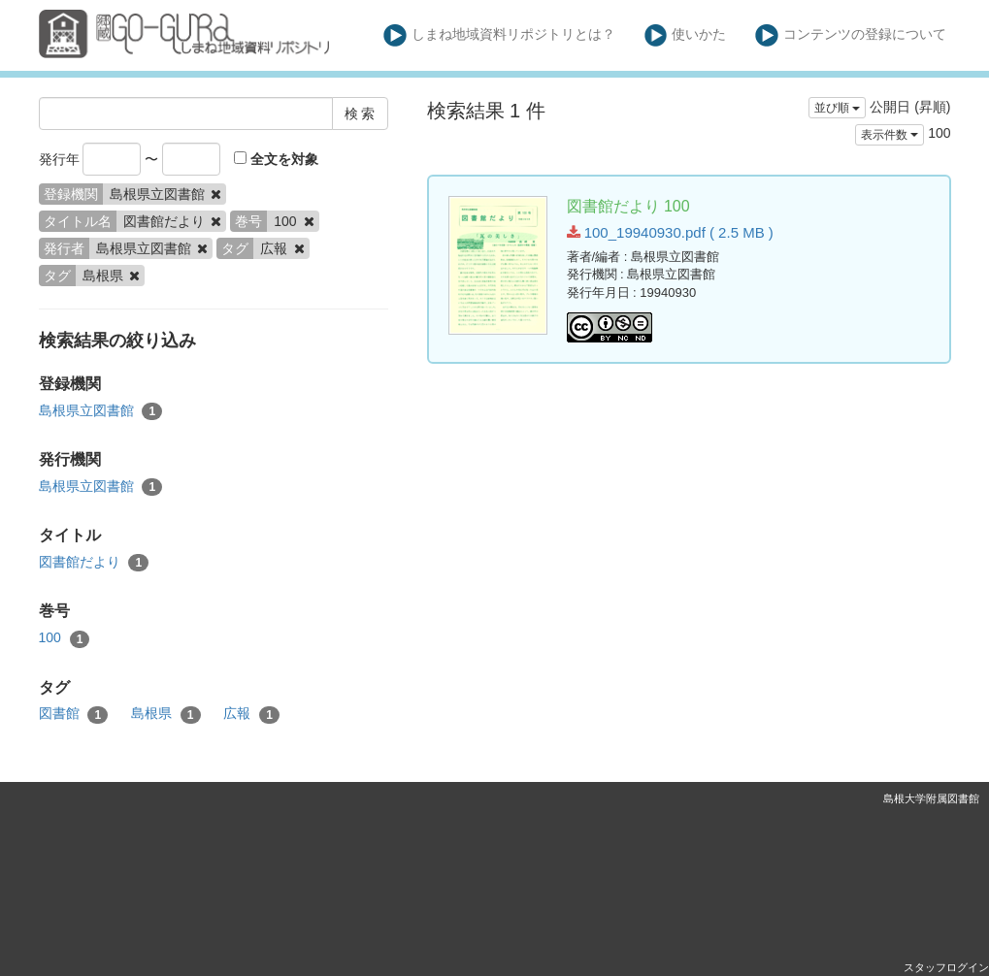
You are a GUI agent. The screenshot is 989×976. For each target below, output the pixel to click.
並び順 (837, 107)
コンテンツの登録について (850, 35)
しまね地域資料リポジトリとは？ (499, 35)
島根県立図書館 (101, 411)
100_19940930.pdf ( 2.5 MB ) (670, 232)
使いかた (685, 35)
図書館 (74, 714)
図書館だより (94, 562)
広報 (251, 714)
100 (64, 638)
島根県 (166, 714)
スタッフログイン (946, 967)
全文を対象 (276, 159)
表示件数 (889, 135)
